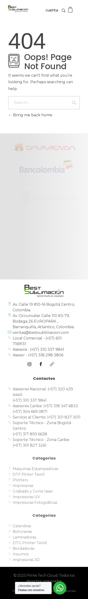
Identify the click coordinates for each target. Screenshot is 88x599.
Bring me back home (30, 115)
